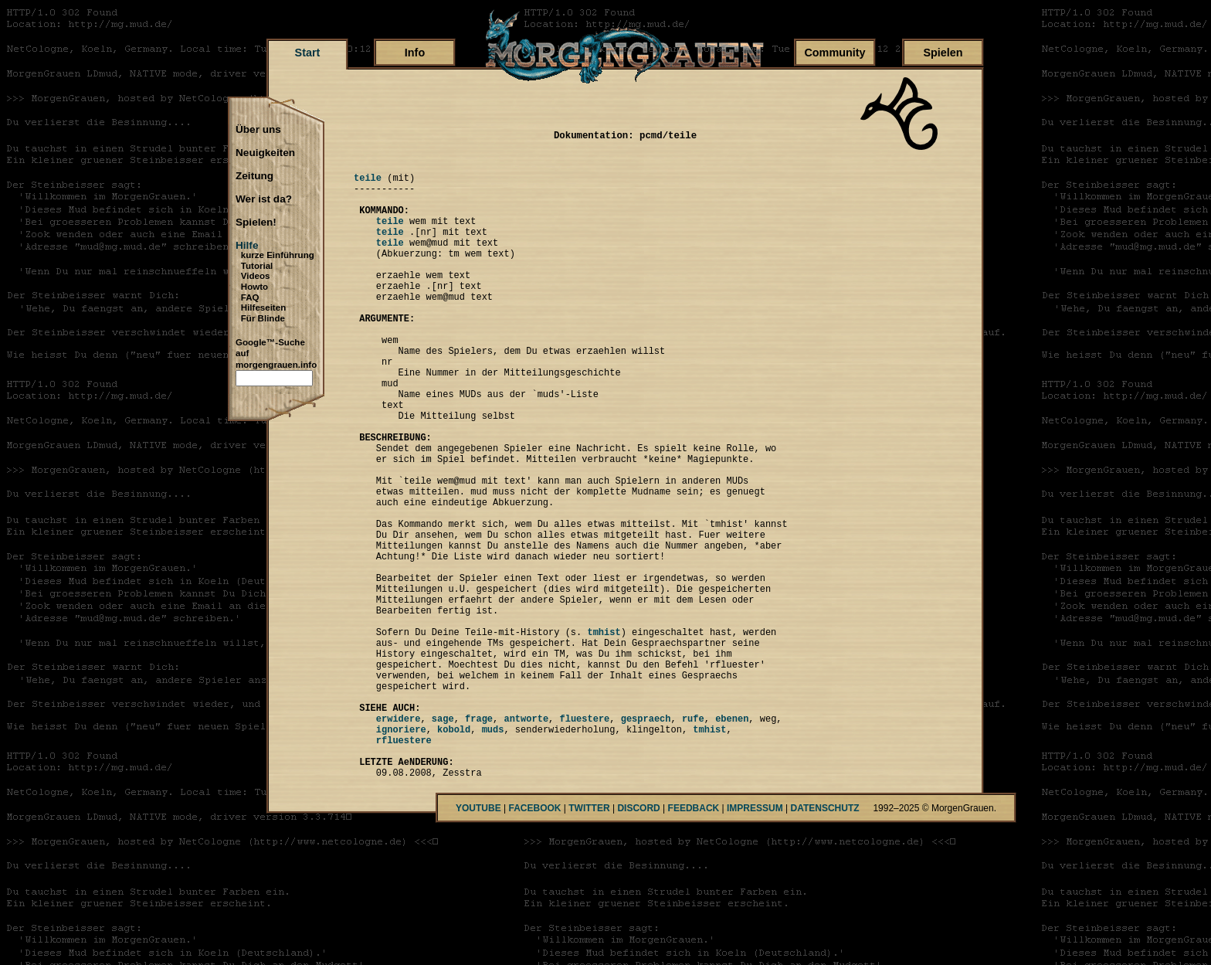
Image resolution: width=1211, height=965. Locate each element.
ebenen (731, 841)
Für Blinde (263, 318)
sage (443, 841)
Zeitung (254, 176)
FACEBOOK (534, 942)
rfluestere (404, 867)
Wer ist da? (264, 199)
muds (493, 854)
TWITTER (588, 942)
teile (368, 184)
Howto (254, 286)
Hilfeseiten (263, 307)
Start (308, 52)
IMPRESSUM (755, 942)
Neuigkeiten (265, 153)
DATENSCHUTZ (825, 942)
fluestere (584, 841)
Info (415, 52)
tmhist (603, 735)
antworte (526, 841)
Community (834, 52)
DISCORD (638, 942)
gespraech (646, 841)
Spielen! (256, 222)
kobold (453, 854)
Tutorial (257, 265)
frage (479, 841)
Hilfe (247, 245)
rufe (693, 841)
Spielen (942, 52)
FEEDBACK (694, 942)
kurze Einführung (277, 255)
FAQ (250, 297)
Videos (255, 275)
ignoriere (401, 854)
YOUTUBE (478, 942)
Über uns (258, 129)
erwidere (398, 841)
